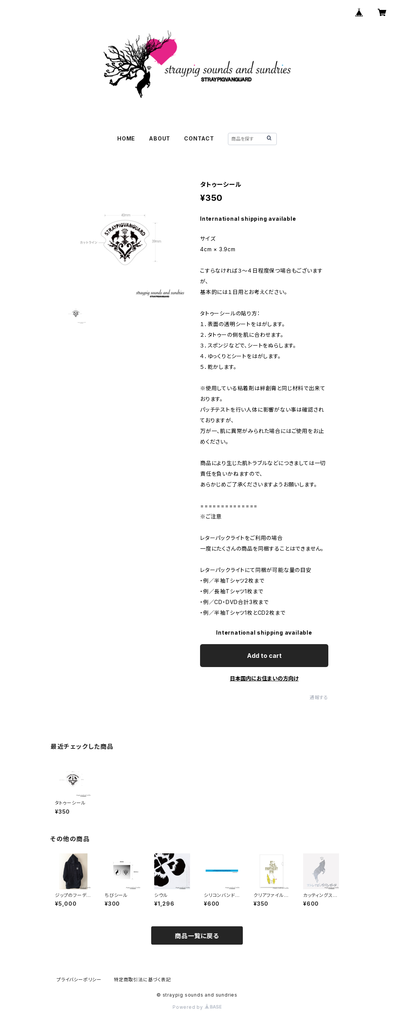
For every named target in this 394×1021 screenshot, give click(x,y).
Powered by (197, 1007)
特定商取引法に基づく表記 (142, 979)
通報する (319, 697)
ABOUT (159, 138)
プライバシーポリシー (79, 979)
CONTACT (199, 138)
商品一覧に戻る (197, 936)
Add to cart (264, 655)
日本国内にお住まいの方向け (264, 678)
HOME (126, 138)
